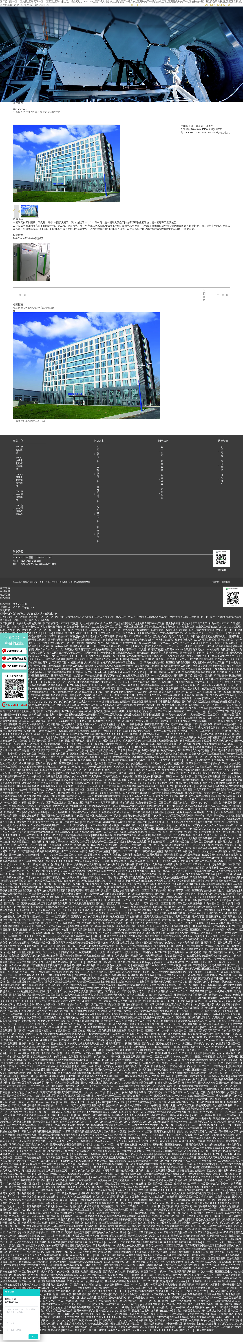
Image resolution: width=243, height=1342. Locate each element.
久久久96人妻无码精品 (73, 835)
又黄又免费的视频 (72, 737)
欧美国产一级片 (161, 747)
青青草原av (138, 656)
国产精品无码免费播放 (41, 842)
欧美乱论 (9, 848)
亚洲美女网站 (43, 1320)
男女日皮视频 (231, 864)
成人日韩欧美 (48, 1171)
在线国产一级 (57, 1203)
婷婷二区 (52, 662)
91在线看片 (49, 786)
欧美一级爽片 (137, 1177)
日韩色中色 (208, 819)
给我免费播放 (226, 731)
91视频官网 (143, 991)
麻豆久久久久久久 (110, 1092)
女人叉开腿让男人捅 (218, 1027)
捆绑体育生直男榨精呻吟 (165, 662)
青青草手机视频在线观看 (97, 1239)
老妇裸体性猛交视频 (138, 1112)
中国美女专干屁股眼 (204, 1066)
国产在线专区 (75, 812)
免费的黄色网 (105, 737)
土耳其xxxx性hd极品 (47, 1213)
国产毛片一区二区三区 (19, 1076)
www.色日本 (84, 689)
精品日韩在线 (235, 1070)
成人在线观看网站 (220, 861)
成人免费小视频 (105, 838)
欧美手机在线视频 (118, 897)
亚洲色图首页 (59, 1053)
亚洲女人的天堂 (208, 1141)
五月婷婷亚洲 (207, 1125)
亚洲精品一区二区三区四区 (116, 692)
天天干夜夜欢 (195, 1291)
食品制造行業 (98, 544)
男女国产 (106, 900)
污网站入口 (50, 776)
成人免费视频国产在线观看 (201, 884)
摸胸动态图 (72, 1047)
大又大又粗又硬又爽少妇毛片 (164, 708)
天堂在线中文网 (167, 1229)
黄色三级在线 (174, 1014)
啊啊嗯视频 (15, 978)
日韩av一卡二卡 (116, 829)
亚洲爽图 (208, 972)
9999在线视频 (157, 995)
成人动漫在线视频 (10, 1229)
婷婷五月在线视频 (181, 734)
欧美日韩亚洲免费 (91, 1281)
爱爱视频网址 (213, 926)
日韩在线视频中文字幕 (201, 669)
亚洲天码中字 (208, 952)
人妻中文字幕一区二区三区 (168, 1197)
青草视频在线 (92, 900)
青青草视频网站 (97, 1037)
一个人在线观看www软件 (55, 939)
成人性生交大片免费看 (112, 679)
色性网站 (47, 848)
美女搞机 (51, 1278)
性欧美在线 (128, 959)
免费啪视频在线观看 (125, 845)
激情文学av (10, 959)
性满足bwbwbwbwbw (89, 711)
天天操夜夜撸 (195, 1047)
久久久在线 (32, 1102)
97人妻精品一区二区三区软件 (204, 724)
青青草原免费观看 (87, 1229)
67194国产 (117, 708)
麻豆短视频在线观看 (120, 1021)
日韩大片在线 (229, 773)
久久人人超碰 (210, 946)
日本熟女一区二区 (100, 718)
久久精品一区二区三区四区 (197, 776)
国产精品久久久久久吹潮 (59, 871)
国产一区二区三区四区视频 (216, 1037)
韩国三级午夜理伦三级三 (14, 939)
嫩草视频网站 (228, 793)
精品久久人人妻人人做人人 (137, 806)
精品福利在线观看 (109, 1229)
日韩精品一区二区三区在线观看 (202, 978)
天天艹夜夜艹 (14, 721)
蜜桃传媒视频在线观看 (212, 672)
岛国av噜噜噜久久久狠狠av (84, 949)
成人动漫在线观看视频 (122, 952)
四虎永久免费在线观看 (101, 995)
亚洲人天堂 (169, 1115)
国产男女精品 (223, 744)
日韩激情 (5, 1102)
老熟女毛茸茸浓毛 (180, 1125)
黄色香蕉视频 (223, 656)
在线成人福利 (78, 656)
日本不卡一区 (199, 1236)
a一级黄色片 (112, 1252)
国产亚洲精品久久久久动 (57, 1024)
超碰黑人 (134, 770)
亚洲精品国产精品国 (223, 855)
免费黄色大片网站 (222, 897)
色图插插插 (144, 711)
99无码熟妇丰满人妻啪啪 (45, 1144)
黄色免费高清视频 (224, 969)
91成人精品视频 (118, 1171)
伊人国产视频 (176, 685)
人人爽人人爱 (140, 1340)
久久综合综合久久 (64, 819)
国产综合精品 (213, 1021)
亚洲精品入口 (220, 1057)
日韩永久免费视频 (180, 731)
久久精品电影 (140, 1223)
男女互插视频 (205, 832)
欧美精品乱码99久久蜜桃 (116, 822)
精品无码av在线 (113, 685)
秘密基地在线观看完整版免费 (51, 698)
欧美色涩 (14, 965)
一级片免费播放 (184, 822)
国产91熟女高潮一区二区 (81, 669)
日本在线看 (91, 972)
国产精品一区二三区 (143, 763)
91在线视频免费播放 (133, 943)
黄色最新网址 (82, 1167)
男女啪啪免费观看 (22, 789)
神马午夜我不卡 (115, 1053)
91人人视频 (155, 842)
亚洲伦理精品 (43, 881)
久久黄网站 (87, 1050)
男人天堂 (103, 1307)
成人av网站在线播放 (205, 649)
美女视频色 (140, 881)
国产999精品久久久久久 (121, 773)
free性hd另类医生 (224, 1044)
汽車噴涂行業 (98, 524)
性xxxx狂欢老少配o (20, 884)
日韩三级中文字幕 (29, 845)
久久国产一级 (153, 1128)
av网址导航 (18, 1102)
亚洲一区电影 (120, 669)
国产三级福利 (142, 776)
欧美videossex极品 (89, 1330)
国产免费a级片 (189, 711)
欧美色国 (208, 969)
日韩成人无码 (163, 763)
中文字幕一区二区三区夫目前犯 (44, 1027)
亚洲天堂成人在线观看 (175, 715)
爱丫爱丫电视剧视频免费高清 (97, 1135)
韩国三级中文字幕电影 (163, 636)
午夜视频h (36, 1161)
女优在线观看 (46, 1164)
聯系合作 (191, 7)
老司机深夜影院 (165, 649)
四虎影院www (63, 897)
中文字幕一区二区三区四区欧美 (212, 692)
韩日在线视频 (158, 1083)
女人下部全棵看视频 (18, 917)
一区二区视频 (72, 695)
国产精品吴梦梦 (217, 1070)
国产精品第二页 (108, 972)
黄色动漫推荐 (17, 1255)
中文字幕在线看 (141, 692)
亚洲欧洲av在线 (176, 972)
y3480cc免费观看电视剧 (51, 858)
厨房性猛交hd (127, 653)
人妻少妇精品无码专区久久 (34, 763)
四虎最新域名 (119, 985)
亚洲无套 (231, 1203)
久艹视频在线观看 (180, 926)
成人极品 (230, 1184)
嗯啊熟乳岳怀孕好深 (183, 1307)
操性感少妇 (44, 988)
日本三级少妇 (143, 1298)
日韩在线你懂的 (9, 1281)
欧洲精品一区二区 (201, 1057)
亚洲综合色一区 (80, 1187)
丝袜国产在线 (131, 1187)
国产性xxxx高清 (71, 1340)
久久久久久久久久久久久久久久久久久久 (54, 711)
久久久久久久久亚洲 (228, 636)
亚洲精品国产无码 (188, 1118)
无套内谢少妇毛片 (219, 783)
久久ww (26, 936)
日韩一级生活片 (164, 903)
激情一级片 (95, 1223)
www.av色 (177, 786)
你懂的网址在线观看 (123, 1063)
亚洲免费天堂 (173, 789)
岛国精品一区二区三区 (155, 962)
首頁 (83, 7)
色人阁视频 (25, 1151)
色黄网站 (86, 757)
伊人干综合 (120, 1144)
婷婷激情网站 (103, 721)
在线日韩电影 (75, 1099)
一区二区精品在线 (201, 855)
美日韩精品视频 (59, 763)
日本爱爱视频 (113, 982)
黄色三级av (157, 897)
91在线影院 (147, 819)
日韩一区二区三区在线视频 (126, 1066)
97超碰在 (216, 812)
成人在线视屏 (107, 715)
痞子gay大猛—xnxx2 (49, 737)
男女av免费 (45, 816)
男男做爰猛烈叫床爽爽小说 (84, 881)
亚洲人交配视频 (37, 1073)
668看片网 (82, 1213)
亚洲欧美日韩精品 (84, 1320)
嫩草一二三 (234, 754)
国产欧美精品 (226, 649)
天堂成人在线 (128, 1275)
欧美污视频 (85, 962)
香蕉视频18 (55, 855)
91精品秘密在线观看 (125, 877)
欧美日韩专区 (179, 848)
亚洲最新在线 (147, 982)
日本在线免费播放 (50, 780)
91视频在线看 (75, 672)
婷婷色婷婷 (68, 705)
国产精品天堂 (104, 1027)
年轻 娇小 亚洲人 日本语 (217, 1190)
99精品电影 (39, 1008)
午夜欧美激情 (46, 656)
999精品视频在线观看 (19, 819)
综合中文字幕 (96, 1252)
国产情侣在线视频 (128, 972)
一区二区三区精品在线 (208, 773)
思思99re (189, 1177)
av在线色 (43, 1086)
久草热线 (38, 789)
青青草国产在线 (87, 659)
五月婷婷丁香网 (184, 1216)
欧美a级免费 (62, 656)
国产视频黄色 (38, 975)
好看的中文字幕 (82, 985)
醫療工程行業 (98, 504)
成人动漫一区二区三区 (28, 848)
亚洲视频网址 (161, 1105)
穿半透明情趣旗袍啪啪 (115, 649)
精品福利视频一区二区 (160, 829)
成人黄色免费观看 (199, 718)
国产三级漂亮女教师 (55, 1288)
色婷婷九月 (128, 731)
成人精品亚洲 (223, 1014)
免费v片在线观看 (146, 1167)
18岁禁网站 (153, 1272)
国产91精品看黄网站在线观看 (28, 1092)
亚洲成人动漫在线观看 (156, 926)
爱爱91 (195, 1125)
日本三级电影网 (53, 789)
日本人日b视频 (47, 949)
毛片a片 (40, 682)
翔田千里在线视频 (127, 1154)
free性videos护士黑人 (162, 1089)
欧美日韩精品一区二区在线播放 (161, 698)
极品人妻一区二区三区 (155, 721)
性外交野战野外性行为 (46, 832)
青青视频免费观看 (32, 910)
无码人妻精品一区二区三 (85, 991)
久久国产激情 (31, 978)
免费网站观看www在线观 (91, 728)
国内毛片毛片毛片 (102, 845)
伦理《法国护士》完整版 (166, 711)
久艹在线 (141, 705)
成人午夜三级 (103, 1272)
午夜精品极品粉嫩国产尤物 (144, 920)
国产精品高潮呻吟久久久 (97, 1063)
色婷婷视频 (112, 1115)
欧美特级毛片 (159, 776)
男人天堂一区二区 (85, 1311)
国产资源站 (227, 1337)
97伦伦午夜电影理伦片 (109, 1086)
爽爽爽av (198, 754)
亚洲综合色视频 (50, 1249)
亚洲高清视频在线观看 (100, 978)
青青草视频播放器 (204, 881)
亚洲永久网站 (177, 894)
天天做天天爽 (99, 1014)
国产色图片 (27, 861)
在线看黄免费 (193, 962)
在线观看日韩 (168, 1086)
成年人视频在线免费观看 (48, 675)
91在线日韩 (115, 1187)
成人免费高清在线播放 (135, 803)
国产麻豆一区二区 (103, 705)
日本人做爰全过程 (133, 1086)
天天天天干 (127, 969)
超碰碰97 (29, 698)
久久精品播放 (162, 819)
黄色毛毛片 (144, 845)
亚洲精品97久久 (116, 962)
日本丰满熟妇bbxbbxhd (201, 640)
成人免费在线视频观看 (223, 806)
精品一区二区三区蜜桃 (59, 773)
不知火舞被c (71, 988)
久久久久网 (225, 728)
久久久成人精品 (214, 949)
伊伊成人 (125, 763)
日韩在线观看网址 (201, 1024)
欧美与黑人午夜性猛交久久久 (223, 917)
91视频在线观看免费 (28, 796)
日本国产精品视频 (75, 649)
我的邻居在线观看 (90, 1203)
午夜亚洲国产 (230, 812)
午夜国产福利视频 (78, 1174)
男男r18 (91, 1249)
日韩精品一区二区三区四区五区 (90, 682)
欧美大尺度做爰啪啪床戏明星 (33, 702)
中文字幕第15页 (116, 890)
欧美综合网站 (38, 1001)
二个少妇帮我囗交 (142, 1079)
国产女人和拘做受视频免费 (107, 724)
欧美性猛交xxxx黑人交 (138, 737)
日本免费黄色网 (26, 1203)
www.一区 (187, 1223)
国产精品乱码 (189, 737)
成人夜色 (103, 1047)
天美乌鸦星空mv (112, 786)
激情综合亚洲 (74, 1258)
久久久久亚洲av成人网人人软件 (131, 1151)
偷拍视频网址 (176, 1239)
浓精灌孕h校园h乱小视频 (137, 741)
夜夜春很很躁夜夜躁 (110, 803)
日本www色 (222, 1118)
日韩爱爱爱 (97, 1177)
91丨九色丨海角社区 (151, 1017)
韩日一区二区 (114, 1105)
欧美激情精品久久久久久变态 (57, 796)
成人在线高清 (29, 809)
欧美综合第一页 (160, 1060)
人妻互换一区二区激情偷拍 (61, 728)
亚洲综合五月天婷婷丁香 (131, 1099)
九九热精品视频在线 (91, 633)
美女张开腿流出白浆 (108, 659)
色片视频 (114, 835)
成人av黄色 (106, 887)
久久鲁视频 (55, 884)
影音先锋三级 (55, 975)
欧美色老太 (186, 698)
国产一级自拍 (17, 864)
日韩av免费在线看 (161, 640)
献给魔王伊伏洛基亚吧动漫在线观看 (221, 1161)
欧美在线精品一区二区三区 (159, 672)
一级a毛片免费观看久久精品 (89, 1226)
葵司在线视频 (135, 1197)
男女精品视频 (52, 829)
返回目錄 (121, 300)
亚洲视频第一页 (110, 1216)
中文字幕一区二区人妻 (134, 659)
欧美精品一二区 (13, 822)
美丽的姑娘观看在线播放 (189, 1190)
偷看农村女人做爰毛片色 (98, 675)
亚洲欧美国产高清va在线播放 (67, 685)
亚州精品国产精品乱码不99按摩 (172, 1050)
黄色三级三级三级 (171, 1034)
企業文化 (161, 475)
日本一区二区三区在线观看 (133, 754)
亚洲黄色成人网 (184, 649)
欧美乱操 (193, 988)
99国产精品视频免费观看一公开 (73, 724)
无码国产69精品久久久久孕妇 (175, 877)
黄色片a (197, 1252)
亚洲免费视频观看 (230, 643)
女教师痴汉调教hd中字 (113, 672)
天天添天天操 (59, 672)
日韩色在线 (193, 1219)
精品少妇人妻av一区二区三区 (162, 656)
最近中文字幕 (19, 842)
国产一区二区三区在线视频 (159, 838)
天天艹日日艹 (123, 1135)
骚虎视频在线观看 (46, 1105)
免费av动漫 (87, 695)
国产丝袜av (42, 1203)
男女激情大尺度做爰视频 (121, 689)
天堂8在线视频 (68, 708)
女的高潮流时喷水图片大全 (46, 705)
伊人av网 (160, 978)
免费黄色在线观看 (57, 1073)
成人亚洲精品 (130, 750)
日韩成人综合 (74, 1239)
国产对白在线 (152, 975)
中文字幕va (90, 1099)
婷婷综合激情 (153, 715)
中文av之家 (77, 1044)
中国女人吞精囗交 (231, 715)
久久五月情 (116, 998)
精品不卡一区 (7, 757)
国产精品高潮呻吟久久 (134, 1001)
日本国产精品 (84, 747)
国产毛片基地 (56, 750)
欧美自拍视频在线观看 (12, 1083)
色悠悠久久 (141, 773)
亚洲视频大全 (108, 1330)
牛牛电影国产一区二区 (126, 978)
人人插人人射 (29, 1219)
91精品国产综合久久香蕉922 (85, 822)
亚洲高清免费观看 (141, 917)
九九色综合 (218, 770)
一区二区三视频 (32, 868)
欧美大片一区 (228, 1138)
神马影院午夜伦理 (148, 796)
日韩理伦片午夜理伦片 (114, 946)
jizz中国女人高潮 (23, 1037)
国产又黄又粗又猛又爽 (57, 991)
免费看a (218, 767)
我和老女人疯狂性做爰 (31, 734)
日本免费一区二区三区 (212, 741)
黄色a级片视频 (178, 1044)
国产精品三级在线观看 (148, 930)
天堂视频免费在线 (94, 1053)
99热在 (31, 1040)
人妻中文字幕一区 (73, 903)
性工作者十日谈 (89, 679)
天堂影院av (158, 822)
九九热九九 (53, 1158)
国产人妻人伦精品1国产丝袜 (214, 1092)
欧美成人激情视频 (197, 666)
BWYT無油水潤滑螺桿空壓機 (19, 474)
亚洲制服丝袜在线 (223, 988)
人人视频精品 (92, 672)
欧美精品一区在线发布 (67, 757)
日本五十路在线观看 (129, 760)
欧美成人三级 (200, 1011)
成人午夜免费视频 (73, 884)
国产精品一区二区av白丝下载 (167, 900)
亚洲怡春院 (231, 923)
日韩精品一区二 (27, 1086)
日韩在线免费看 (94, 685)
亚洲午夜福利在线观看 (82, 744)
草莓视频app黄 (211, 793)
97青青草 (147, 1105)
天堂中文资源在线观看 (145, 1021)
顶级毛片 (73, 1073)
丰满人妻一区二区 (174, 728)
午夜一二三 (123, 917)
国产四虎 (81, 978)
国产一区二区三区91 (191, 874)
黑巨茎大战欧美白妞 (212, 868)
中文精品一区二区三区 (184, 1040)
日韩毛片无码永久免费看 (166, 737)
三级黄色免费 (122, 1190)
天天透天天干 (200, 633)
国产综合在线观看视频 (208, 786)
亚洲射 (117, 741)
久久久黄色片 (168, 952)
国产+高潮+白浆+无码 (67, 679)
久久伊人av (23, 838)
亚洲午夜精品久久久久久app (193, 861)
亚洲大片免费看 (227, 809)
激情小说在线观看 (27, 757)
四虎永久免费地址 (126, 939)
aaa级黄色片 (110, 754)
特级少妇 (118, 900)
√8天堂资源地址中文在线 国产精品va (165, 965)
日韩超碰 (19, 770)
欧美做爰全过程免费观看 (227, 1024)
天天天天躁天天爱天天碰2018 (47, 760)
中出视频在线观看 (149, 1011)
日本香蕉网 (97, 982)
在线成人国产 (212, 982)
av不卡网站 (64, 1083)
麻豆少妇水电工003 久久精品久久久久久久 (172, 832)
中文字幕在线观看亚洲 (125, 1011)
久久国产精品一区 (36, 770)
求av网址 (189, 786)
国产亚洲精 (122, 838)
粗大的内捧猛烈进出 (163, 1317)
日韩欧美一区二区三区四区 (125, 861)
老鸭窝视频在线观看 (135, 708)
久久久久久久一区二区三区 (186, 744)
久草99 (131, 1171)
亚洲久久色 (174, 682)
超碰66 (170, 822)
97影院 (67, 1141)
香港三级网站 (70, 1265)
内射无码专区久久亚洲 (104, 1141)
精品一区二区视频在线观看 (73, 646)
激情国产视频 (36, 1109)
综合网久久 (156, 773)
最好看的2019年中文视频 (153, 685)
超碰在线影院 (201, 653)
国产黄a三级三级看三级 (36, 685)
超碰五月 (62, 1180)
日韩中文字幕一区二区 (182, 1079)
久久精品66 (37, 835)
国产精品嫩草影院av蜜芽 (62, 1011)
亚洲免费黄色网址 (67, 689)
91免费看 (6, 1223)
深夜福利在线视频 (152, 861)
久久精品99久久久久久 (197, 812)
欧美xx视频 (191, 910)
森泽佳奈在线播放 (231, 1099)
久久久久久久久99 (147, 1216)
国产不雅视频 (199, 1135)
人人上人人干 (178, 1301)
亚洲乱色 (125, 1242)
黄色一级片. (64, 1063)
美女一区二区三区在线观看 (134, 636)
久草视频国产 (122, 965)
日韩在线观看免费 (157, 1239)
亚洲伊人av (59, 816)
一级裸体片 (205, 1128)
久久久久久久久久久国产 (76, 920)
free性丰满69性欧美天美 (221, 666)
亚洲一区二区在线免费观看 (191, 1027)
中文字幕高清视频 (108, 812)
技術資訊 (154, 7)
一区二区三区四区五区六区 (23, 1258)
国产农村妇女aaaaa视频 (148, 969)
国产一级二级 (207, 656)
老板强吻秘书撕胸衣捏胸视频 (148, 767)
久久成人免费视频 (57, 822)
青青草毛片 (54, 1340)
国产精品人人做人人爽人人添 (63, 887)
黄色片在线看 (167, 858)
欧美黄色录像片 (185, 796)
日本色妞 (98, 780)
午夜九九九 (102, 959)
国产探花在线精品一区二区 (133, 1014)
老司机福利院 (231, 949)
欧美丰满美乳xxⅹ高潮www (224, 939)
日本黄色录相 (144, 1275)
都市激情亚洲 (173, 767)
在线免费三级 (44, 1021)
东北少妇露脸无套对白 (67, 848)
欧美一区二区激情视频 (203, 851)
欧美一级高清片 (88, 1047)
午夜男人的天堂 (161, 1057)
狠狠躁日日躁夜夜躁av (215, 962)
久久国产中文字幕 (139, 1200)
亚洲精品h (220, 972)
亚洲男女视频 (227, 747)
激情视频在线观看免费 (14, 890)
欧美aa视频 (40, 1337)
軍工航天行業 (42, 112)
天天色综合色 (180, 1285)
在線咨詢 (223, 132)
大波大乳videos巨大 (153, 789)
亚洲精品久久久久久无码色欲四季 (90, 926)
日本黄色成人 (158, 1076)
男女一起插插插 (59, 666)
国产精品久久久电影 (37, 1154)
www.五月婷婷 (82, 1262)
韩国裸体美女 (48, 1294)
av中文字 (48, 910)
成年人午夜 (163, 1040)
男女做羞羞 (100, 773)
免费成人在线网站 (123, 864)
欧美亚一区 (77, 972)
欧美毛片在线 (177, 962)
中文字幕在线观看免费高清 (120, 662)
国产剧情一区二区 (162, 845)
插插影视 (219, 832)
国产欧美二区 (12, 913)
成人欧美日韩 (15, 1118)
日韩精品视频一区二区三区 (176, 675)
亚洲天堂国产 (231, 695)
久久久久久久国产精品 (165, 1298)
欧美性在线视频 (199, 887)
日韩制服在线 (108, 666)
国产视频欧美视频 (229, 1317)
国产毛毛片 (134, 1144)
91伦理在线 (134, 789)
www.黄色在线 (193, 816)
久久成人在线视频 (19, 952)
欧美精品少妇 (180, 991)
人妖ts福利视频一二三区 (157, 786)
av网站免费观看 (95, 1004)
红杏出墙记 (221, 1200)
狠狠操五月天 (70, 962)
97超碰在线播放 (218, 1030)
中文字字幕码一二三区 (182, 721)
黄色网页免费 (203, 1115)
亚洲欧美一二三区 (204, 822)
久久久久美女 (114, 728)
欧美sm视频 (150, 894)
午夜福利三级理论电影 (142, 669)
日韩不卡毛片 (144, 874)
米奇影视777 (155, 1262)
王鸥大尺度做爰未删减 (81, 1105)
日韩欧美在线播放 (65, 731)
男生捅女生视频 (141, 1320)
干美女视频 (48, 838)
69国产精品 (228, 724)
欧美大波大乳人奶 (170, 1021)
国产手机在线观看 (70, 832)
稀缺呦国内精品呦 (145, 1138)
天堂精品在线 (183, 1135)
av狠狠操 (193, 715)
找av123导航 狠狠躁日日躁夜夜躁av (210, 1158)
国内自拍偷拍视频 (29, 1060)
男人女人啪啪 (174, 1083)
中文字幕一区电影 (210, 715)
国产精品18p (203, 1079)
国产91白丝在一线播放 (130, 698)
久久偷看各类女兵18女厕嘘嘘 (88, 1024)
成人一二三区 (57, 718)
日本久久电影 (200, 1262)
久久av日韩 (6, 718)
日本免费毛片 (161, 806)
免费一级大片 (169, 930)
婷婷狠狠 (68, 799)
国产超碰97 (146, 1187)
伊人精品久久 (39, 936)
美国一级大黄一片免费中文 (155, 770)
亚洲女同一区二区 (176, 949)
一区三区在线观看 (97, 835)
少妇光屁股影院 (87, 708)
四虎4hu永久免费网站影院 (78, 890)
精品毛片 (229, 767)
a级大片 (149, 1180)
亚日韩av (47, 643)
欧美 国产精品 (101, 1304)
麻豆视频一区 (47, 1258)
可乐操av (54, 1223)
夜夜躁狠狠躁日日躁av (157, 734)
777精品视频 (235, 796)
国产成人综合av (61, 972)
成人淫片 (161, 669)
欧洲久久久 (175, 917)
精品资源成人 (60, 881)
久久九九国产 (88, 848)
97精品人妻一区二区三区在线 (152, 731)
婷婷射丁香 (198, 926)
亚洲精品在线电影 (193, 982)
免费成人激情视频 (33, 721)
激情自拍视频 (198, 646)
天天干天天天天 (100, 1167)
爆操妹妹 (149, 1327)
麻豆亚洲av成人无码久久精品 (217, 750)
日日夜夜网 (99, 747)
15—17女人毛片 (73, 1109)
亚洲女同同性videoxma (105, 757)
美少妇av (112, 695)
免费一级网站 (108, 698)
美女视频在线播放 (17, 991)
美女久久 (34, 939)
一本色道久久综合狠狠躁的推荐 (141, 1174)
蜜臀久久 (119, 737)
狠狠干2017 (91, 812)
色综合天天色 (150, 858)
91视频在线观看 (94, 783)
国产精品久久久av (65, 956)
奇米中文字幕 (29, 1206)
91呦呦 (231, 675)
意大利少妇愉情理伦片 (178, 633)
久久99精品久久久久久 (140, 1050)
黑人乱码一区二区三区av (142, 1040)
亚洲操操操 (134, 1148)
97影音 (169, 897)
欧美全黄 (38, 1288)
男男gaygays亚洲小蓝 (85, 1034)
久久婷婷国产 (129, 1092)
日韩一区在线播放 (147, 1278)
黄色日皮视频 (149, 1044)
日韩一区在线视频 (16, 754)
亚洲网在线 (216, 1109)
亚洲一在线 (126, 799)
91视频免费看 (234, 685)
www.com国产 (86, 806)
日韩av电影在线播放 (189, 1337)
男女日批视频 (17, 816)
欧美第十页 (105, 1034)
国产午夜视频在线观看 (59, 682)
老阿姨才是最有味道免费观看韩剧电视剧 (125, 832)
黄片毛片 (148, 783)
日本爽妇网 (186, 757)
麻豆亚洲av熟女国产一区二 (126, 702)
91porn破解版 (21, 1001)
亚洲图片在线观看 (33, 829)
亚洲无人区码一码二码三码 (216, 1197)
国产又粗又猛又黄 (225, 721)
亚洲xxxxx (100, 695)
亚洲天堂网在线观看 (73, 998)
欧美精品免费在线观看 (153, 1109)
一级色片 (120, 734)
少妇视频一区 (110, 1258)
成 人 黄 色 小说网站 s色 (40, 874)
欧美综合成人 (56, 695)
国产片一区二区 (90, 1092)
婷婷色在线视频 (223, 702)
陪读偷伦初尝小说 (155, 1122)
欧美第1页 (148, 890)
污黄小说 (152, 1030)
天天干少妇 (95, 786)
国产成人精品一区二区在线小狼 (89, 897)
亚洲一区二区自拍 (231, 1226)
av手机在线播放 (83, 933)
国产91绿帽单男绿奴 (71, 965)
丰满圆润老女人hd (39, 903)
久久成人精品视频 (146, 653)
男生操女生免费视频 (138, 1118)
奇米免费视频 (135, 975)
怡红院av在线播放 (171, 920)
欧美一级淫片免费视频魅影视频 (180, 842)
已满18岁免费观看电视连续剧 (209, 675)
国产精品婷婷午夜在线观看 (70, 1268)
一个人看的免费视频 (172, 1272)
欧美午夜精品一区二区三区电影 (154, 812)
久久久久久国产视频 (44, 689)
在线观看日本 (24, 926)
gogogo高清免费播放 (188, 952)
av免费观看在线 (88, 988)
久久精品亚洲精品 (198, 783)
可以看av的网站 (99, 1187)
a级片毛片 (199, 877)
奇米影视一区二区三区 (179, 995)
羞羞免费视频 (31, 780)
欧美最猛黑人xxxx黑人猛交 (192, 1030)
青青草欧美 (35, 724)
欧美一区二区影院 (73, 675)
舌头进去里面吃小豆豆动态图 (189, 845)
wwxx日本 (218, 1203)
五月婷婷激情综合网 (194, 1245)
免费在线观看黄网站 (100, 816)
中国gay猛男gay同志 (92, 1291)
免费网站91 (74, 776)
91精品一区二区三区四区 (224, 1096)
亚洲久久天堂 (150, 702)
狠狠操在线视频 (53, 1265)
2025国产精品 (156, 666)
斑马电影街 (86, 1066)
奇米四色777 (203, 770)
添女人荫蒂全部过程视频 (149, 689)
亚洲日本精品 (27, 1053)
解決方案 (118, 7)
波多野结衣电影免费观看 (137, 825)
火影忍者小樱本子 (220, 1294)
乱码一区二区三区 (163, 1154)
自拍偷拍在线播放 (215, 1154)
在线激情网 (221, 1330)
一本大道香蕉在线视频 (59, 985)
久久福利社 (49, 1216)
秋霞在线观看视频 (153, 907)
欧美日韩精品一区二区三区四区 (67, 653)
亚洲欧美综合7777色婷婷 (14, 799)
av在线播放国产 (18, 1285)
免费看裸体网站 (203, 757)
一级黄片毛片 (168, 799)
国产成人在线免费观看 (126, 819)
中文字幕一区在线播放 (85, 803)
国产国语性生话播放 (130, 1258)
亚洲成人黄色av (40, 718)
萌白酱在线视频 (50, 708)
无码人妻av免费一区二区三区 (149, 868)
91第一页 (101, 793)
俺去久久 (89, 1118)
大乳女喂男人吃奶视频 (14, 1073)
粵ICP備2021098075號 (80, 592)
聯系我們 (55, 112)
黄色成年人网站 (64, 874)
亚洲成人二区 (135, 672)
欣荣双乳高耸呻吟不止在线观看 (97, 1073)
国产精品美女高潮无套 (46, 1131)
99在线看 (215, 653)
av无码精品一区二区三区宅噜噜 (158, 913)
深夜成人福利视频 (209, 1034)
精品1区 (112, 1014)
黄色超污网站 (121, 887)
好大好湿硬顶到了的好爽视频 (28, 851)
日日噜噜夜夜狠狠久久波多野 (201, 728)
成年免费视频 (119, 770)
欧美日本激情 (116, 1285)
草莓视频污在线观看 (57, 982)
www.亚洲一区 (166, 1242)
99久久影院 (138, 682)
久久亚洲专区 (225, 884)
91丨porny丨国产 (100, 702)
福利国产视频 (155, 659)
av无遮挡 (123, 1141)
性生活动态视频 (59, 744)
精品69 (236, 1014)
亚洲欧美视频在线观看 (33, 913)
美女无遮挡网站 (37, 1158)
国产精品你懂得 (177, 1076)
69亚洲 (159, 890)
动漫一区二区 (91, 643)
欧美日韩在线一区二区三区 (176, 760)
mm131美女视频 (131, 913)
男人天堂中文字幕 (14, 1079)
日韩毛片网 (136, 1288)
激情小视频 (76, 1216)
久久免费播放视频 (65, 1089)
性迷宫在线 (222, 662)
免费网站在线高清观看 (46, 900)
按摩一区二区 (87, 1027)
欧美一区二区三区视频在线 (84, 666)
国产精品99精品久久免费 (28, 783)
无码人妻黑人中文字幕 (121, 776)
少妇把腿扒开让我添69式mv (26, 715)
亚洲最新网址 (190, 1034)
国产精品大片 (112, 1001)
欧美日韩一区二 (145, 1063)
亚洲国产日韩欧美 (136, 829)
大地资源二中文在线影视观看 (102, 653)
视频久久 (178, 812)
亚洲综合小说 (80, 640)
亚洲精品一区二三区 (49, 1034)
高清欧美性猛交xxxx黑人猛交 (116, 881)
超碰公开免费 (187, 1151)
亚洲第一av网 (207, 1118)
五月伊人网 (184, 933)
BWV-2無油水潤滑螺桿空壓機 (19, 490)
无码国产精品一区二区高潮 (216, 789)
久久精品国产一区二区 (19, 1193)
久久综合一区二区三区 (94, 776)
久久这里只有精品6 (148, 643)
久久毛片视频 (188, 695)
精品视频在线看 (106, 848)
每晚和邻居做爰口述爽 (36, 806)
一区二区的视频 (103, 1011)
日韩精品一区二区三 (104, 1083)
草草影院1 (219, 685)
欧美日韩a (140, 864)
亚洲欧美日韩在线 (156, 682)
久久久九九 (23, 1161)
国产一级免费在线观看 (181, 692)
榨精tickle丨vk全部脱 (62, 1125)
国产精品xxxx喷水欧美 (147, 799)
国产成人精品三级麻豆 (81, 913)
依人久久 (115, 959)
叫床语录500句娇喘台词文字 (174, 855)
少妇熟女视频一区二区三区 (42, 646)
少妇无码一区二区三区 (197, 1144)
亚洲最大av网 (56, 1086)
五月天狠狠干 (161, 956)
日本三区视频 (29, 1180)
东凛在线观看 (89, 1307)
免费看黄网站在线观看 (152, 633)
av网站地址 (212, 877)
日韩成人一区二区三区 (36, 1128)
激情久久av (215, 887)
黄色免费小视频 (73, 975)
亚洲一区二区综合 (226, 1125)
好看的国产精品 (38, 750)
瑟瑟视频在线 (119, 871)
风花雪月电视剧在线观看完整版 (65, 1275)
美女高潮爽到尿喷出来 (142, 649)
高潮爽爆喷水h (98, 910)
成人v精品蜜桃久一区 (71, 662)
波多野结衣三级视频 (194, 917)
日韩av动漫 (174, 776)
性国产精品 (121, 1333)
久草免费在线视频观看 (47, 861)
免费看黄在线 (70, 1027)
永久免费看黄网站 (37, 695)
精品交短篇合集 (28, 988)
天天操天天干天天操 (86, 796)
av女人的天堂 (191, 1102)
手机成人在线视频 (167, 887)
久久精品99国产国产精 (100, 877)
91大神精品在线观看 (215, 874)
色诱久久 (36, 838)
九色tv (102, 796)
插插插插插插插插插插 (107, 806)
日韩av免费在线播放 (222, 1089)
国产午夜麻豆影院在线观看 (122, 796)
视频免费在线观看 (136, 851)
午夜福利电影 (14, 780)
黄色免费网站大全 (217, 646)
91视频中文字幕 (224, 1001)
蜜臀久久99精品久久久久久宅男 (112, 1079)
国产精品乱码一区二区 (57, 721)
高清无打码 (39, 1272)
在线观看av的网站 (214, 1063)
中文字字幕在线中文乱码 (174, 643)
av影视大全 (66, 933)
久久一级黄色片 (182, 835)
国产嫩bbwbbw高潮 (120, 682)
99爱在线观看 (110, 874)
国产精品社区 (188, 662)
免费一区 (121, 975)
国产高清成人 (230, 926)
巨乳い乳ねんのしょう (48, 962)
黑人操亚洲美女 (82, 845)
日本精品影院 (180, 640)
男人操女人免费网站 (18, 835)
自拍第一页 (232, 835)
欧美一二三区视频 (147, 910)
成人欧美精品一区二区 (105, 636)
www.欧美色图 (130, 982)
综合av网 (106, 864)
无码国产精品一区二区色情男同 (48, 952)
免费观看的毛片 (230, 659)
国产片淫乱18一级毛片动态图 (213, 679)
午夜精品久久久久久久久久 (62, 1057)
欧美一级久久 (155, 679)
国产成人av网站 (74, 643)
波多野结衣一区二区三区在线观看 (165, 1255)
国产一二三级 (127, 1216)
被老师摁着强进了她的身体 (61, 734)
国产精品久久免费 (113, 1076)
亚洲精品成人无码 (208, 1167)
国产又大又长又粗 (17, 767)
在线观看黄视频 (75, 783)
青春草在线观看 (69, 1210)
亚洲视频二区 (73, 1086)
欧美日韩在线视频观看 (79, 1304)
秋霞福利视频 (132, 1053)
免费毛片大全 (124, 848)
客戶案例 (136, 7)
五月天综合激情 (110, 799)
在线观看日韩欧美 (66, 741)
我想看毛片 (133, 1281)
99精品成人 (93, 1268)
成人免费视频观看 (126, 936)
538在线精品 (154, 705)
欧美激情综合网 (45, 897)
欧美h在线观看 (146, 1024)
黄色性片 (86, 636)
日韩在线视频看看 (171, 946)
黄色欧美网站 (152, 946)
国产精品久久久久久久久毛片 (208, 835)
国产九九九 (25, 1057)
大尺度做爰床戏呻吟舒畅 (86, 1245)
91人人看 (51, 1187)
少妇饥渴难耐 (161, 1079)
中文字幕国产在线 (168, 653)
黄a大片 (45, 1060)
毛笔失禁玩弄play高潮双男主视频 (164, 1161)
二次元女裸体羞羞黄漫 (169, 985)
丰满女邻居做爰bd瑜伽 (155, 646)
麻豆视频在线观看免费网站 (35, 672)
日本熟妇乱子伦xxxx (57, 851)
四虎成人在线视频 (48, 1206)
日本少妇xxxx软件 (36, 887)
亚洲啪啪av (10, 855)
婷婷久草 (56, 806)
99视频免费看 (135, 946)
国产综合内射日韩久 (189, 1275)
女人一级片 (222, 842)
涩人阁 (66, 754)
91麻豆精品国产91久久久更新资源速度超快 (79, 809)
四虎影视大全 (228, 653)
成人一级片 (226, 877)
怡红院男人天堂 (129, 633)
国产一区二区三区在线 (87, 799)
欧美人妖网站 (167, 702)
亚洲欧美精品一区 (161, 991)
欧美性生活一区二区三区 (122, 910)
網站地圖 (226, 592)
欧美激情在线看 (177, 923)
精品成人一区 (58, 1060)
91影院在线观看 (177, 1047)
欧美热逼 (67, 1034)
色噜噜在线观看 (187, 679)
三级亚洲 (96, 1161)
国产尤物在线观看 (131, 1252)
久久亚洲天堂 (111, 633)
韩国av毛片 (53, 770)
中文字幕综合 (180, 763)
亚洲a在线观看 (164, 1053)
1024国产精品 (148, 1073)
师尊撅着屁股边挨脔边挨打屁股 (119, 711)
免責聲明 (216, 592)
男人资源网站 (46, 757)
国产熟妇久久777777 (164, 1275)
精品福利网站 (40, 877)
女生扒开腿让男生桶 (63, 747)
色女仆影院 (109, 907)
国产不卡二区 (215, 845)
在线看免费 (187, 871)
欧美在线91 (25, 1272)
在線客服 (5, 604)
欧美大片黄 (168, 780)
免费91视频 (99, 689)
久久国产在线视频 (228, 1017)
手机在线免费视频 (193, 1304)
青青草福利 (25, 1017)
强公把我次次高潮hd (34, 822)
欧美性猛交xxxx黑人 (215, 754)
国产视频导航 (56, 649)
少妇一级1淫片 (34, 864)
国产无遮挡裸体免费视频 (86, 1030)
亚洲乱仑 (204, 711)
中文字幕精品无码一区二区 (116, 656)
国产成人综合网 (208, 1171)
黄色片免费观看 (9, 1017)
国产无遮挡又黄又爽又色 (143, 855)
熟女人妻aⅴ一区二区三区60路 (60, 864)
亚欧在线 (118, 956)
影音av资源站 (164, 959)
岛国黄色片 (198, 659)
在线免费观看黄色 (205, 682)
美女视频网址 (134, 962)
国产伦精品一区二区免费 (199, 685)
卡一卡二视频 (40, 653)
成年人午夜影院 (178, 783)
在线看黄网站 (130, 685)
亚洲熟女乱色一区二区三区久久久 (35, 640)
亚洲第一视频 (46, 809)
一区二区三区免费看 (121, 640)
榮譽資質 (161, 489)
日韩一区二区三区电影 (215, 816)
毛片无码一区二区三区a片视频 (108, 851)
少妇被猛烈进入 (37, 662)
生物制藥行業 (98, 484)
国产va (61, 783)
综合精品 (100, 1105)
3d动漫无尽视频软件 (198, 1324)
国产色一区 (125, 757)
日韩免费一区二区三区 (128, 646)
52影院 (183, 1063)
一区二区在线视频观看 (58, 803)
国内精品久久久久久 (161, 1200)
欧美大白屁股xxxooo (89, 864)
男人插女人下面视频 (97, 969)
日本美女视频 (223, 920)
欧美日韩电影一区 (19, 1112)
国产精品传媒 (207, 842)
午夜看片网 (71, 659)
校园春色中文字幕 (42, 819)
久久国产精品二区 (213, 923)
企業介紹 (161, 461)
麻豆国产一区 (62, 1164)
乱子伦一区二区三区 (33, 803)
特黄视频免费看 (122, 767)
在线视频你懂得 (191, 789)
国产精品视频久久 (63, 1021)
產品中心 (99, 7)
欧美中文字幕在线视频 (228, 829)
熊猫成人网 (63, 1187)
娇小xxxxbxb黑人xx (77, 816)
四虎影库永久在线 (152, 1265)
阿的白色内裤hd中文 (139, 1057)
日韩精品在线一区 (99, 640)
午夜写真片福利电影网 (82, 939)
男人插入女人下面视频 (102, 646)
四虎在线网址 (216, 1011)
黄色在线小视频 (50, 933)
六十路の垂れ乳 (189, 656)
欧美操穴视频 (108, 917)
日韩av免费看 (89, 1301)
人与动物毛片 (218, 1076)
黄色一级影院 (159, 692)
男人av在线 (232, 1291)
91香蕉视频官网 (159, 757)
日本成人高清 (195, 1063)
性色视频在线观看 (152, 1252)
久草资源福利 (126, 1096)
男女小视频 (18, 1044)
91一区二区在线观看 (201, 702)
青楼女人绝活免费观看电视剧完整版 (107, 1040)
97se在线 (220, 1174)
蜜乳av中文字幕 (204, 871)
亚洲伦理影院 (139, 1262)
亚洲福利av (63, 1171)
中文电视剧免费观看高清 (139, 956)
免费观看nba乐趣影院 (19, 1070)
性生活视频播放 (172, 705)
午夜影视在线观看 (29, 825)
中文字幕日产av (203, 799)
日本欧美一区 (234, 799)
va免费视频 (211, 985)
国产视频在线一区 (10, 803)
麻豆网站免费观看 (150, 724)
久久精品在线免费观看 (222, 705)
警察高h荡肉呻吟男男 (31, 776)
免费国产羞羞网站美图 (92, 1115)
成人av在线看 (41, 666)
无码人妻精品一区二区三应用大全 (94, 819)
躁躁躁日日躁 (82, 855)
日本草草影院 (189, 1092)
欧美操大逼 (144, 1226)
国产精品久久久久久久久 (110, 744)
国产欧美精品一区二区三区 (77, 780)
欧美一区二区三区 (133, 786)
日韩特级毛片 (69, 770)
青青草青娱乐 (178, 1060)
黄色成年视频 (36, 991)
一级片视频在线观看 (62, 702)
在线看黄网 (23, 747)
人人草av (16, 907)
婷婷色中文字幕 (206, 662)
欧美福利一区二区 (117, 855)
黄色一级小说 (112, 780)
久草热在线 (234, 1079)
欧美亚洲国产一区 (81, 754)
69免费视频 (188, 682)
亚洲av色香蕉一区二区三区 (204, 643)
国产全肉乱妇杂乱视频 (168, 982)
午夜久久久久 (63, 640)
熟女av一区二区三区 (227, 640)
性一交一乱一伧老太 (30, 930)
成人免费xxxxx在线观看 (106, 1314)
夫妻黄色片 (67, 868)
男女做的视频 (24, 832)
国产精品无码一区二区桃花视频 (60, 633)
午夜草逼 (36, 969)
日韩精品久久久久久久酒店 (209, 1053)
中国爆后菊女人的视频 (230, 1219)
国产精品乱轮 (94, 649)
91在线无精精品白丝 (77, 718)
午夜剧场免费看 (151, 760)
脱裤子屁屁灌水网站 (222, 1324)
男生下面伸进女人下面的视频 (81, 750)
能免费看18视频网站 (88, 692)
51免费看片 (145, 1154)
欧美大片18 (73, 1291)
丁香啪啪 (67, 1226)
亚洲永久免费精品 (222, 1210)
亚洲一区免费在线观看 (127, 809)
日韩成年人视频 (204, 825)
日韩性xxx (100, 890)
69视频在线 (219, 799)
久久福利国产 (142, 640)
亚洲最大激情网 (49, 1050)
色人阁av (222, 1066)
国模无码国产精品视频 (69, 1102)
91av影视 (23, 959)
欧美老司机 (209, 965)
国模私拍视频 (119, 789)
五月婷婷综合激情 (146, 959)
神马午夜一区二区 (219, 633)
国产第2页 (20, 1040)
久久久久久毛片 (211, 1337)
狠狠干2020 (170, 861)
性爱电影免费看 (193, 969)
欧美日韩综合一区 (86, 1184)
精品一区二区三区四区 (83, 1112)
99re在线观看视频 (123, 675)
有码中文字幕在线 (152, 1144)
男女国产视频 (29, 793)
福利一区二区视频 (177, 1096)
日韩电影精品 (211, 1086)
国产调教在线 (99, 920)
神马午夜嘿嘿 (132, 1285)
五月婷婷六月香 (26, 1014)
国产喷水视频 (104, 1311)
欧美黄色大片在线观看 (184, 1167)
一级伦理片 (133, 884)
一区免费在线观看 (175, 666)
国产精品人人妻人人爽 (148, 780)
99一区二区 (111, 1017)
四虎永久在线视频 (75, 1004)
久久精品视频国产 (147, 939)
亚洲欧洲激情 (22, 760)
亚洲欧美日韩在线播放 (67, 715)
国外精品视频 (208, 1017)
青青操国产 (170, 679)
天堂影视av (148, 835)
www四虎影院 (226, 1242)
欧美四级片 (63, 1112)
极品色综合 (37, 1066)
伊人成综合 (186, 653)
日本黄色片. (217, 943)
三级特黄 (122, 1057)
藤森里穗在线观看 (81, 946)
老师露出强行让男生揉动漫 (80, 760)
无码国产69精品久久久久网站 (37, 679)
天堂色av (224, 946)
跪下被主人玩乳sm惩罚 (210, 695)
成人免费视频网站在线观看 (55, 1044)
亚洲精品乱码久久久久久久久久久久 (43, 659)
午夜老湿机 (154, 881)
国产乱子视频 (82, 1298)
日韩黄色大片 (221, 825)
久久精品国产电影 (62, 943)
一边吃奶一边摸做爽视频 (138, 998)
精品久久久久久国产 (78, 1014)
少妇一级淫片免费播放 (184, 747)
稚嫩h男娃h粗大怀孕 (166, 1063)
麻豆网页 (112, 1037)
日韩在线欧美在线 (143, 848)
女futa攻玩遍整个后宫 (204, 760)
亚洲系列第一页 (13, 829)
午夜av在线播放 (148, 750)
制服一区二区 (167, 796)
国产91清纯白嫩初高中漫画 (126, 858)
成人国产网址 (69, 829)
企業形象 (161, 503)
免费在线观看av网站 (186, 672)
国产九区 (233, 1320)
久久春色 (97, 754)
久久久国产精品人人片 (87, 868)
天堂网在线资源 (221, 1187)
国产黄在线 (148, 1053)
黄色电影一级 (27, 731)
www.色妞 (44, 1125)
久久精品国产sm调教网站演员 (132, 995)
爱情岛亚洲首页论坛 (178, 943)
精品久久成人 (104, 669)
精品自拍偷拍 (127, 874)
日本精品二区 (141, 757)
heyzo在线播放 (65, 793)
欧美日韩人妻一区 (232, 1177)
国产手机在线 (194, 923)
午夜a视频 (49, 724)
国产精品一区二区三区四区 (48, 1004)
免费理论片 (146, 978)
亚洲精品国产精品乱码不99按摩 (80, 767)
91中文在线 (162, 1327)
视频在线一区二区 (203, 1200)
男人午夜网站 (184, 858)
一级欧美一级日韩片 (104, 1158)
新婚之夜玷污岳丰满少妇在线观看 (217, 903)
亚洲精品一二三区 (118, 920)
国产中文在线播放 (58, 936)
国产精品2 (176, 1245)
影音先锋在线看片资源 (24, 858)
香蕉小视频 (118, 721)
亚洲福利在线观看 (75, 1242)
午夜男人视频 (121, 1288)
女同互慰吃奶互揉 (125, 705)
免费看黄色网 (134, 721)
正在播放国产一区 (131, 835)
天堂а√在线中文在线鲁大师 (24, 1249)
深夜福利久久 (195, 949)
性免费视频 (221, 796)
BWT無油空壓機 (19, 460)
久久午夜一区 (34, 786)
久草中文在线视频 (66, 838)
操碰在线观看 (218, 718)
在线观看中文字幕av (131, 1115)
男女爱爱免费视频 (168, 750)
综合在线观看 (67, 978)
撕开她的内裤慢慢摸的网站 (225, 711)
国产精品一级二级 (233, 1047)
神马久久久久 (96, 1131)
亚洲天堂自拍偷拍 (115, 1004)
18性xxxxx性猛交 (83, 773)
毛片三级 (236, 946)
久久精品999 (43, 1053)
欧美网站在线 (75, 1053)
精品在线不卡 (72, 636)
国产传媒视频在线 (203, 734)
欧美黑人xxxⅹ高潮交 (119, 1340)
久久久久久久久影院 (138, 1089)
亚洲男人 (78, 943)
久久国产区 (188, 705)
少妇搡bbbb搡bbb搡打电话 (36, 1236)
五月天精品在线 (80, 1164)
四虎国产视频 (140, 1213)
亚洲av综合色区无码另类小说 (20, 737)
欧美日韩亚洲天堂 (126, 1203)
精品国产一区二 (110, 763)
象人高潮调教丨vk (201, 897)
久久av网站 (158, 825)
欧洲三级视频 (154, 816)
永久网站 (148, 718)
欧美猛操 (14, 861)
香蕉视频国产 (52, 835)
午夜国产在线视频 (99, 861)
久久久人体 (99, 962)
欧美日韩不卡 (41, 744)
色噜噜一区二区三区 (192, 1021)
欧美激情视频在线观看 (147, 675)
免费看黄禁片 (29, 656)
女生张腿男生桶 (83, 1206)
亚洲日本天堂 (119, 1197)
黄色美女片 (149, 1258)
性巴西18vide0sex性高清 (178, 659)
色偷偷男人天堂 (90, 715)
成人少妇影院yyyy (79, 910)
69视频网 (72, 952)
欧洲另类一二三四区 (20, 1262)
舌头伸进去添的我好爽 (29, 633)
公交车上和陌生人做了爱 (66, 1135)
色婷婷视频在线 (186, 636)
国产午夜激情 (125, 1158)
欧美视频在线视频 (57, 913)
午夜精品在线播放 (148, 877)
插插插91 (19, 949)
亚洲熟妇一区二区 (188, 741)
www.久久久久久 (179, 1001)
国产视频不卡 (22, 969)
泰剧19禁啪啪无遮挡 (166, 1024)
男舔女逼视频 (182, 1158)
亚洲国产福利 (47, 1102)
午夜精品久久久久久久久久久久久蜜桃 (146, 793)
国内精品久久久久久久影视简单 (109, 842)
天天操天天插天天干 (18, 1096)
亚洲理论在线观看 (43, 1017)
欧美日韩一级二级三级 (48, 998)
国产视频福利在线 (149, 695)
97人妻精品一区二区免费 (92, 829)
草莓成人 (199, 1223)
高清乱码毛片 (192, 1197)
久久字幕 (62, 1105)
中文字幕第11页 (170, 695)
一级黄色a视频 (135, 734)
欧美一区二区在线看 (127, 1073)
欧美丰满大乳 (21, 718)
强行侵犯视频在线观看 (208, 1177)
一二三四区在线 (101, 985)
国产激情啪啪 (55, 636)
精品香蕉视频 (165, 1158)
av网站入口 (83, 1089)
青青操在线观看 (136, 1004)
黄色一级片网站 (77, 877)
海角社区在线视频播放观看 (132, 666)
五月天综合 (13, 711)
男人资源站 (136, 838)
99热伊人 (146, 1206)
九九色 (112, 1057)
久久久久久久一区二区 (34, 1011)
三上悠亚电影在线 (206, 636)
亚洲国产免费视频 (77, 995)
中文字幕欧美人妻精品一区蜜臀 (92, 871)
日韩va (96, 946)
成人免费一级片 (194, 803)
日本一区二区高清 (190, 750)
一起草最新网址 (186, 1229)
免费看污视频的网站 (110, 750)
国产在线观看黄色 (128, 695)
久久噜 (37, 643)
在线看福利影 (194, 965)
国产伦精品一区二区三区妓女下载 (123, 783)
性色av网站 (101, 1171)
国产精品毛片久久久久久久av (102, 1242)
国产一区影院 (105, 1184)
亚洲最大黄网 (133, 1265)
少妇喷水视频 (106, 734)
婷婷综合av (182, 702)
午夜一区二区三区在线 (42, 959)
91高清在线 (160, 923)
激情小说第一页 (84, 1337)
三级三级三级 (197, 1001)
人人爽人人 (193, 809)
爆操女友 (26, 711)
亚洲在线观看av (226, 952)
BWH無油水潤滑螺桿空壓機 (19, 520)
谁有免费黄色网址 (56, 669)
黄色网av (68, 855)
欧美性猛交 (10, 1086)
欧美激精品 (37, 917)
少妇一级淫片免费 (136, 679)
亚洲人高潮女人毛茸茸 (143, 887)
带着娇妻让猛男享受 (131, 1229)
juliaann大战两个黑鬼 (34, 907)
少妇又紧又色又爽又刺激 (180, 825)
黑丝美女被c (35, 1285)
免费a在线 (208, 744)
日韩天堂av (39, 1057)
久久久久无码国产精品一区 (46, 920)
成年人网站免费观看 (11, 741)
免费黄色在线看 (138, 1102)
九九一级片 (179, 809)
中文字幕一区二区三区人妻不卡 (118, 643)
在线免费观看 (147, 985)
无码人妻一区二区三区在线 (61, 692)
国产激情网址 (206, 920)
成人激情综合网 (224, 822)
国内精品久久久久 (199, 991)
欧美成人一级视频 (48, 1333)
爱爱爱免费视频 (81, 1141)
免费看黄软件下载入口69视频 (176, 1174)
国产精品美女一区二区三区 (180, 689)
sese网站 (181, 1317)
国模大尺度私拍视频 (20, 1004)
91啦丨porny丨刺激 (14, 874)
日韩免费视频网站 (200, 936)
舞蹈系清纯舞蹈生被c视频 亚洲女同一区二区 (196, 1164)
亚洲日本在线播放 (19, 1063)
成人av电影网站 (92, 1258)
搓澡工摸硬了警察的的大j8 (188, 959)
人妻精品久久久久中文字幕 (72, 786)
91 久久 (73, 1180)
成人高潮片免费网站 (219, 1258)
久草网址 (58, 643)
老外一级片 (93, 656)
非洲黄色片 (202, 705)
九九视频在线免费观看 (163, 1320)
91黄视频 (109, 809)
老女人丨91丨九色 (133, 728)
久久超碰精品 (122, 1184)
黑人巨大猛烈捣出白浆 (226, 757)
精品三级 (138, 1122)
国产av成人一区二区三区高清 (171, 718)
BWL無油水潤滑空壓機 (19, 505)
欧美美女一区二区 (34, 728)
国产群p (225, 1086)
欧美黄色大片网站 (36, 636)
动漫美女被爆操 (67, 1229)
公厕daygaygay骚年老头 (166, 874)
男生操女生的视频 (108, 988)
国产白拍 (48, 715)
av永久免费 (213, 659)
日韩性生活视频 (170, 871)
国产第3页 (32, 816)
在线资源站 (75, 936)
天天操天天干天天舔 (201, 956)
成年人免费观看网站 (69, 1278)
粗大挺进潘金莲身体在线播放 (209, 858)
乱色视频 (174, 757)
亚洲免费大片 (7, 1164)
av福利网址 (210, 890)
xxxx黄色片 (231, 868)
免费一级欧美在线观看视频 (42, 1083)
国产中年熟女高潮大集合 (52, 923)
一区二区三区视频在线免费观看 (94, 956)
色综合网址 (127, 780)
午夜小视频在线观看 (207, 689)
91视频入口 (140, 1239)
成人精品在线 (143, 747)
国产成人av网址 (35, 1187)
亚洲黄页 (107, 741)
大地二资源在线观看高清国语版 (212, 698)
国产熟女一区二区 (177, 669)
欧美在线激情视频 (208, 747)
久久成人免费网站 (10, 1180)
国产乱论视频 (7, 832)
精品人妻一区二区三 (215, 803)
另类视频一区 (58, 1177)
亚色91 (210, 1001)
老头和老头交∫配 (192, 946)
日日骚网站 (103, 708)
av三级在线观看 (204, 796)
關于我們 (172, 7)
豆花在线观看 (82, 702)
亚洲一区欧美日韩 (173, 816)
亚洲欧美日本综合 (94, 662)
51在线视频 (139, 1193)
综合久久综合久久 (179, 646)
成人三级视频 (91, 965)
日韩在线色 (143, 662)
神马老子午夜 (157, 1014)
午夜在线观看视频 (110, 949)
